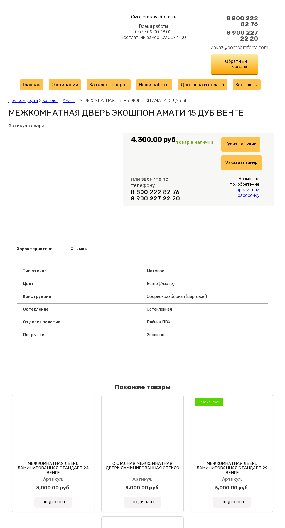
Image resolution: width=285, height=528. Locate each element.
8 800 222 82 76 (242, 21)
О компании (64, 84)
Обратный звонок (236, 64)
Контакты (246, 84)
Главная (31, 84)
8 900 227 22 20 (242, 35)
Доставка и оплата (202, 84)
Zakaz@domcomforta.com (234, 47)
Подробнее (44, 505)
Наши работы (154, 84)
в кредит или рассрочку (246, 206)
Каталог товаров (108, 84)
